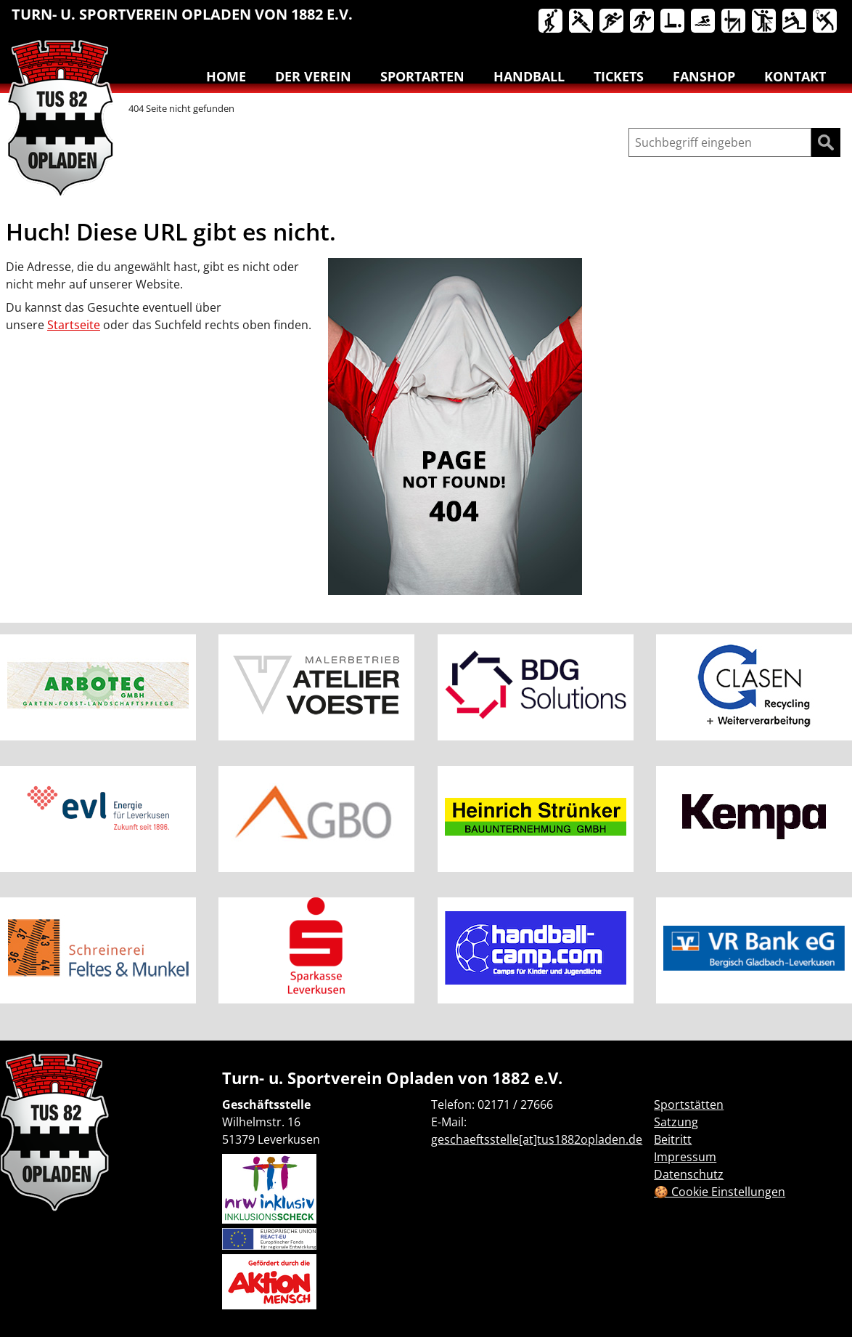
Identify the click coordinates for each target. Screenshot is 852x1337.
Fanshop (704, 76)
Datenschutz (689, 1174)
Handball (582, 21)
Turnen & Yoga (734, 21)
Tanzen (764, 21)
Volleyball (795, 21)
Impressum (685, 1157)
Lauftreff (643, 21)
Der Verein (313, 76)
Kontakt (795, 76)
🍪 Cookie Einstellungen (719, 1192)
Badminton (825, 21)
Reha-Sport (673, 21)
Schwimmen (703, 21)
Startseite (73, 325)
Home (226, 76)
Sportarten (422, 76)
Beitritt (673, 1139)
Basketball (551, 21)
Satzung (676, 1122)
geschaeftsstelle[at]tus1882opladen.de (536, 1139)
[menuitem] (551, 24)
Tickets (619, 76)
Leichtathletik (612, 21)
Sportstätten (689, 1104)
